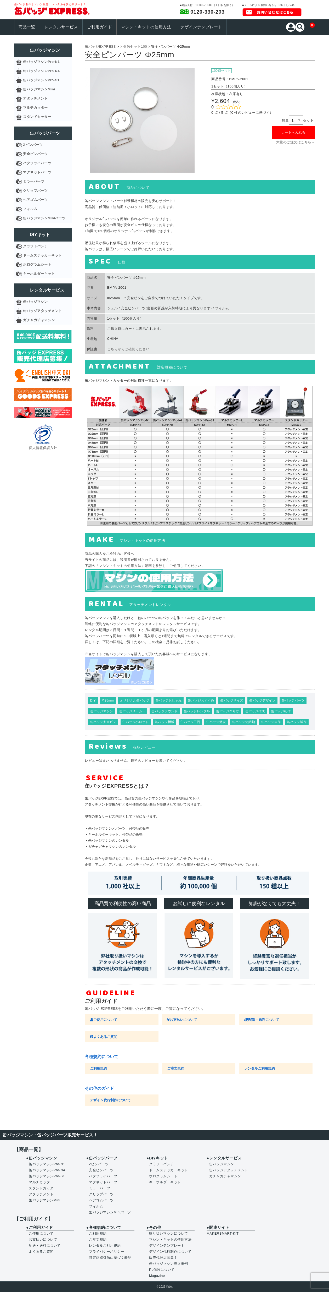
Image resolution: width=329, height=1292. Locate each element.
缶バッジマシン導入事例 (168, 1264)
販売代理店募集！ (163, 1258)
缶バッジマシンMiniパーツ (44, 218)
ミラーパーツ (33, 181)
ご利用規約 (98, 1068)
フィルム (30, 209)
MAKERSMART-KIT (223, 1233)
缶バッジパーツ (293, 700)
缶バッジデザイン (262, 700)
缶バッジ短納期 (243, 722)
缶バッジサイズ (231, 700)
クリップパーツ (35, 191)
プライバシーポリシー (106, 1251)
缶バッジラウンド (164, 711)
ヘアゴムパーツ (35, 200)
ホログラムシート (37, 264)
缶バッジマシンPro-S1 (41, 80)
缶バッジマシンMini (39, 89)
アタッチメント (35, 98)
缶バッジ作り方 (227, 711)
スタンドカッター (37, 117)
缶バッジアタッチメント (42, 311)
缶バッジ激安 (216, 722)
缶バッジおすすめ (201, 700)
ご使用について (103, 1020)
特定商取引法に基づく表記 (110, 1258)
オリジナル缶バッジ (135, 700)
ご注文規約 (175, 1068)
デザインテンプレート (201, 27)
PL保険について (162, 1270)
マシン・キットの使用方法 (146, 27)
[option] (142, 120)
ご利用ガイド (99, 27)
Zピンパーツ (33, 145)
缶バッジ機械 (164, 722)
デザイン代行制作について (110, 1100)
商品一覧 (27, 27)
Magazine (157, 1276)
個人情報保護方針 (43, 448)
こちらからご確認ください (128, 349)
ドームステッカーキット (42, 255)
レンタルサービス (61, 27)
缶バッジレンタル (197, 711)
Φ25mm (108, 700)
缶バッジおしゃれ (169, 700)
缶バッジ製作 (297, 722)
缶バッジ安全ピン (103, 722)
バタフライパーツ (37, 163)
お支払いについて (182, 1020)
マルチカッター (35, 108)
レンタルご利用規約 (259, 1068)
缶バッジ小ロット (135, 722)
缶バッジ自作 (271, 722)
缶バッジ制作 (281, 711)
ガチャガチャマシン (39, 320)
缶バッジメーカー (132, 711)
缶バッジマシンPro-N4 (41, 71)
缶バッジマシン (101, 711)
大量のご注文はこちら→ (295, 142)
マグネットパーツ (37, 172)
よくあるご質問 (103, 1037)
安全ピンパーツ (35, 154)
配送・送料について (261, 1020)
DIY (93, 700)
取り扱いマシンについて (168, 1233)
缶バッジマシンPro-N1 (41, 62)
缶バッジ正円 (190, 722)
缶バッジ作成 (255, 711)
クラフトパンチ (35, 246)
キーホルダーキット (39, 274)
